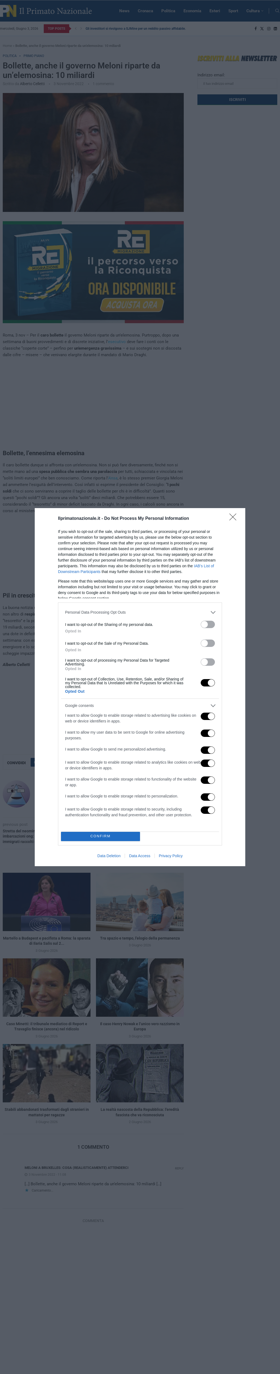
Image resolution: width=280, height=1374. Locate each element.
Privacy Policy (171, 856)
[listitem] (140, 612)
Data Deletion (109, 856)
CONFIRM (100, 836)
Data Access (139, 856)
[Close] (234, 519)
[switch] (208, 624)
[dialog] (140, 687)
